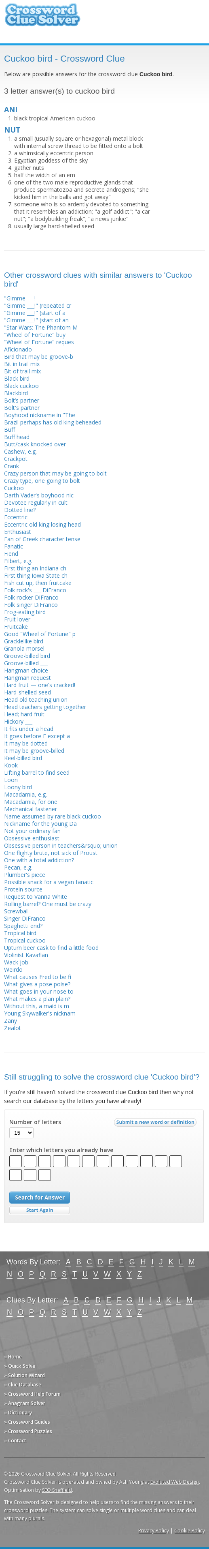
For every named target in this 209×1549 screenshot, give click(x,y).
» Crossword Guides (27, 1421)
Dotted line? (20, 510)
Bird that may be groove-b (38, 356)
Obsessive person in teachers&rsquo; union (61, 845)
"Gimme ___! (20, 298)
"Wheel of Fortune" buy (34, 335)
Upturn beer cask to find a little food (51, 947)
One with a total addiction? (39, 860)
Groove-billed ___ (26, 663)
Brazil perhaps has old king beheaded (52, 422)
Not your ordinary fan (32, 831)
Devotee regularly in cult (36, 502)
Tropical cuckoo (25, 940)
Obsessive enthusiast (31, 838)
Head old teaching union (36, 699)
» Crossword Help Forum (32, 1393)
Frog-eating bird (25, 612)
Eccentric (15, 517)
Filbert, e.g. (18, 561)
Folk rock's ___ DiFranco (35, 590)
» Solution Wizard (24, 1375)
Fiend (11, 553)
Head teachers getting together (45, 707)
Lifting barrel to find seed (37, 772)
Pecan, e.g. (18, 867)
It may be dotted (26, 743)
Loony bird (18, 787)
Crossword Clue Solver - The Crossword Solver (42, 18)
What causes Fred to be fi (37, 977)
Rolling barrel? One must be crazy (47, 904)
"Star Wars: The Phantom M (41, 327)
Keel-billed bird (23, 758)
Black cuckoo (21, 386)
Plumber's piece (24, 874)
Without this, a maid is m (36, 1006)
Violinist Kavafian (26, 955)
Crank (11, 466)
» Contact (15, 1440)
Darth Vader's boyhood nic (39, 495)
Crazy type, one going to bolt (42, 480)
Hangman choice (26, 670)
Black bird (17, 378)
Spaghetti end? (23, 926)
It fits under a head (28, 729)
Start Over (39, 1210)
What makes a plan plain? (37, 999)
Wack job (16, 962)
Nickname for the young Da (40, 823)
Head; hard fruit (24, 714)
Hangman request (27, 677)
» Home (13, 1356)
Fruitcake (16, 626)
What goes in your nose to (39, 991)
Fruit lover (17, 619)
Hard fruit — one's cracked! (39, 685)
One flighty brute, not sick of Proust (50, 853)
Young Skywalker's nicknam (40, 1013)
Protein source (23, 889)
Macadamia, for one (30, 802)
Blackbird (16, 393)
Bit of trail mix (22, 371)
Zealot (12, 1028)
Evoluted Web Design (174, 1481)
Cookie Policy (189, 1530)
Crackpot (15, 459)
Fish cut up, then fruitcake (38, 583)
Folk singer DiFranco (31, 604)
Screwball (16, 911)
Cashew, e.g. (20, 451)
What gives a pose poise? (37, 984)
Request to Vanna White (35, 896)
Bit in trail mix (22, 364)
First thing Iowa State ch (36, 575)
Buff (9, 429)
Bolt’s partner (21, 400)
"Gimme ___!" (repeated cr (37, 305)
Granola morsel (24, 648)
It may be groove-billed (34, 750)
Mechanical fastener (30, 809)
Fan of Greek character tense (42, 539)
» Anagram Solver (24, 1403)
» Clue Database (22, 1384)
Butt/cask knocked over (35, 444)
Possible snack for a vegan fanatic (48, 882)
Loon (11, 780)
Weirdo (13, 969)
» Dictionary (18, 1412)
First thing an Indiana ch (35, 568)
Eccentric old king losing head (42, 524)
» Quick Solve (19, 1366)
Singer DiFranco (25, 918)
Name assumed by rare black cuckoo (52, 816)
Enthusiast (17, 532)
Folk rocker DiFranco (31, 597)
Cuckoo (14, 488)
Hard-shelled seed (27, 692)
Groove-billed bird (27, 656)
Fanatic (13, 546)
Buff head (17, 437)
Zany (10, 1020)
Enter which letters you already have (61, 1150)
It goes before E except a (37, 736)
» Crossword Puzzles (28, 1431)
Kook (11, 765)
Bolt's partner (22, 407)
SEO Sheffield (57, 1490)
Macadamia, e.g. (25, 794)
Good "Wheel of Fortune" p (40, 634)
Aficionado (18, 349)
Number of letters (35, 1122)
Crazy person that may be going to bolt (55, 473)
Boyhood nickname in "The (39, 415)
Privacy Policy (153, 1530)
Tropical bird (20, 933)
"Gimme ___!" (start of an (36, 320)
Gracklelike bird (23, 641)
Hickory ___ (18, 721)
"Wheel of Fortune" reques (39, 342)
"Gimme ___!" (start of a (34, 313)
